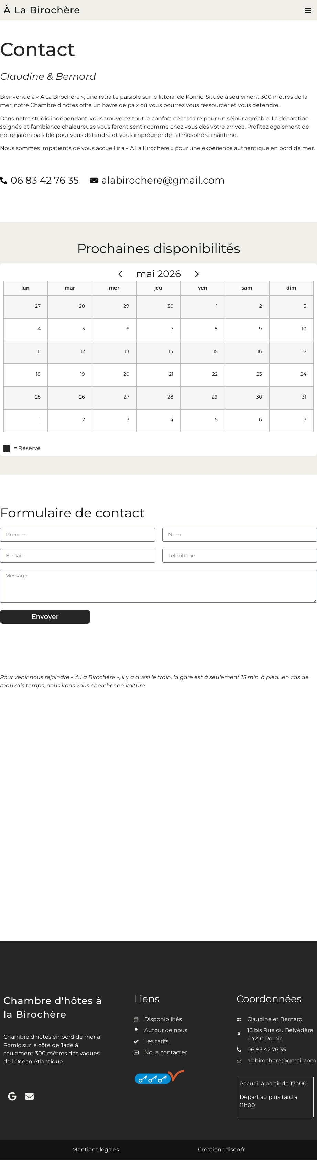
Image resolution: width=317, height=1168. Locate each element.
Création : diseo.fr (221, 1149)
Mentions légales (95, 1149)
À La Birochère (41, 10)
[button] (308, 10)
